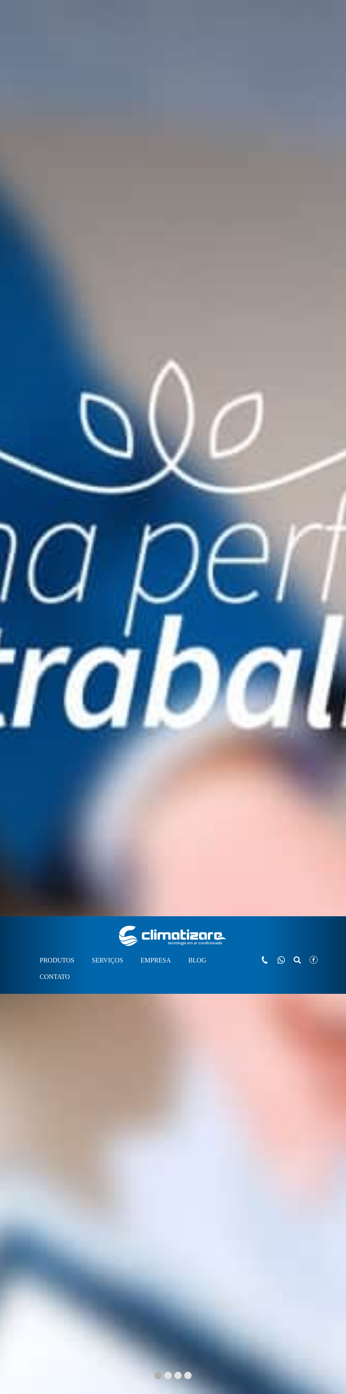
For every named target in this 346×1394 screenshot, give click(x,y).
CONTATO (55, 60)
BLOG (197, 43)
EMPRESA (155, 43)
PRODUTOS (57, 43)
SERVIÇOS (107, 43)
